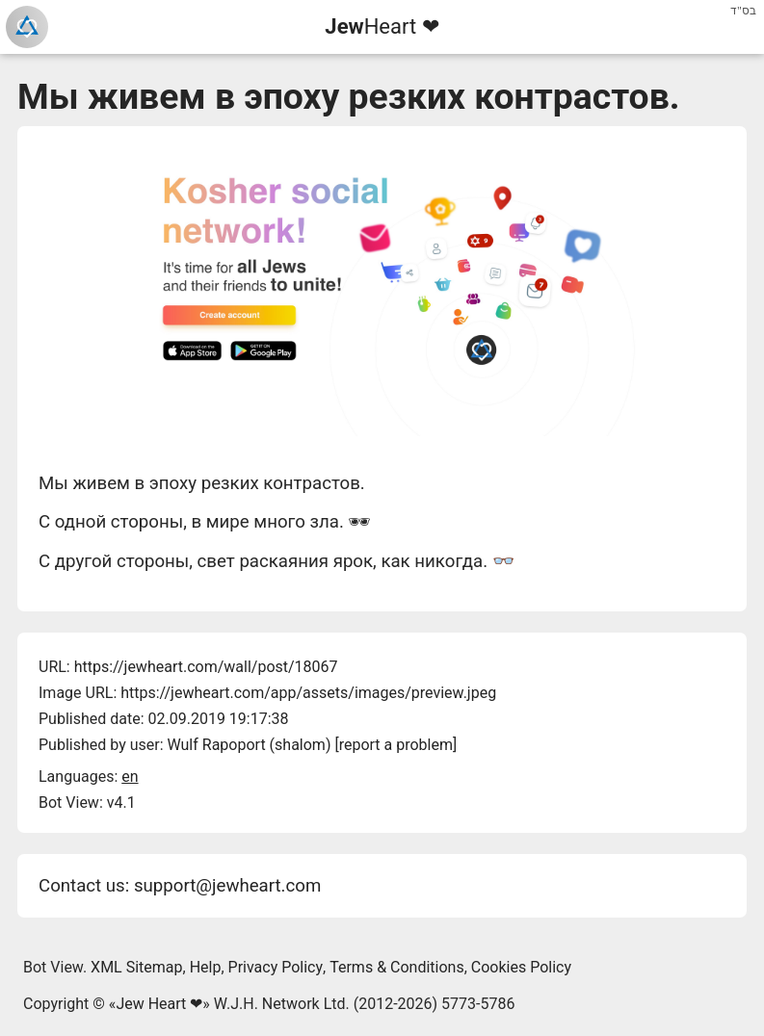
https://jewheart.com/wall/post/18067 (206, 667)
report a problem (396, 745)
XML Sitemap (136, 967)
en (129, 776)
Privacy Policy (276, 967)
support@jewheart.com (227, 885)
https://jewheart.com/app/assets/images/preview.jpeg (308, 693)
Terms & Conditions (396, 967)
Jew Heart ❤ (159, 1004)
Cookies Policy (521, 967)
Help (206, 967)
